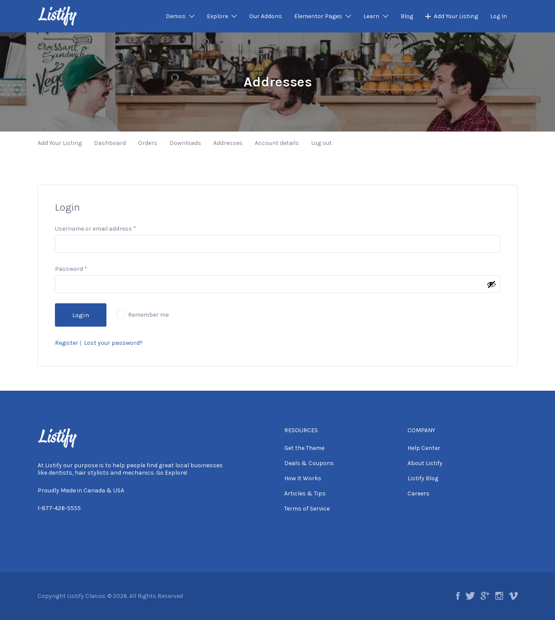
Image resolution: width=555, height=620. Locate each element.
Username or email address (95, 228)
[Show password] (491, 284)
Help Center (423, 448)
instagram (499, 596)
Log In (498, 16)
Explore (217, 16)
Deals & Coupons (309, 463)
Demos (176, 16)
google (485, 596)
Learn (371, 16)
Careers (418, 493)
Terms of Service (307, 508)
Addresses (228, 143)
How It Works (302, 478)
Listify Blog (422, 478)
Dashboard (110, 143)
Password (71, 269)
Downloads (185, 143)
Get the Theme (304, 448)
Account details (277, 143)
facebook (458, 596)
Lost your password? (113, 343)
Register (66, 343)
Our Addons (265, 16)
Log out (321, 143)
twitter (470, 596)
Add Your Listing (456, 16)
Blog (407, 16)
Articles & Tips (305, 493)
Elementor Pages (318, 16)
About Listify (425, 463)
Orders (147, 143)
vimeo (513, 596)
